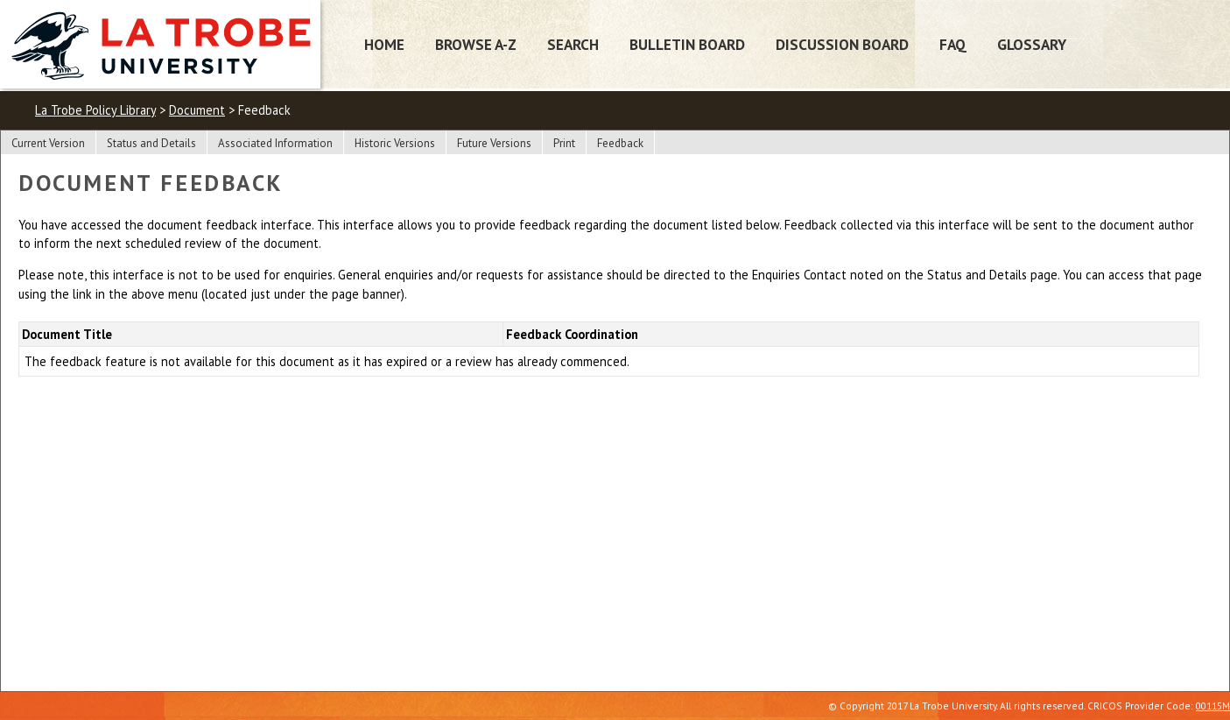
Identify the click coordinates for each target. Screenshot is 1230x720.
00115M (1213, 705)
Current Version (48, 143)
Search (573, 44)
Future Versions (494, 143)
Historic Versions (395, 143)
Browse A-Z (476, 44)
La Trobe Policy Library (95, 110)
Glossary (1031, 44)
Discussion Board (842, 44)
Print (564, 143)
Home (384, 44)
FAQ (952, 44)
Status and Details (151, 143)
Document (197, 110)
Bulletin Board (687, 44)
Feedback (620, 143)
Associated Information (275, 143)
